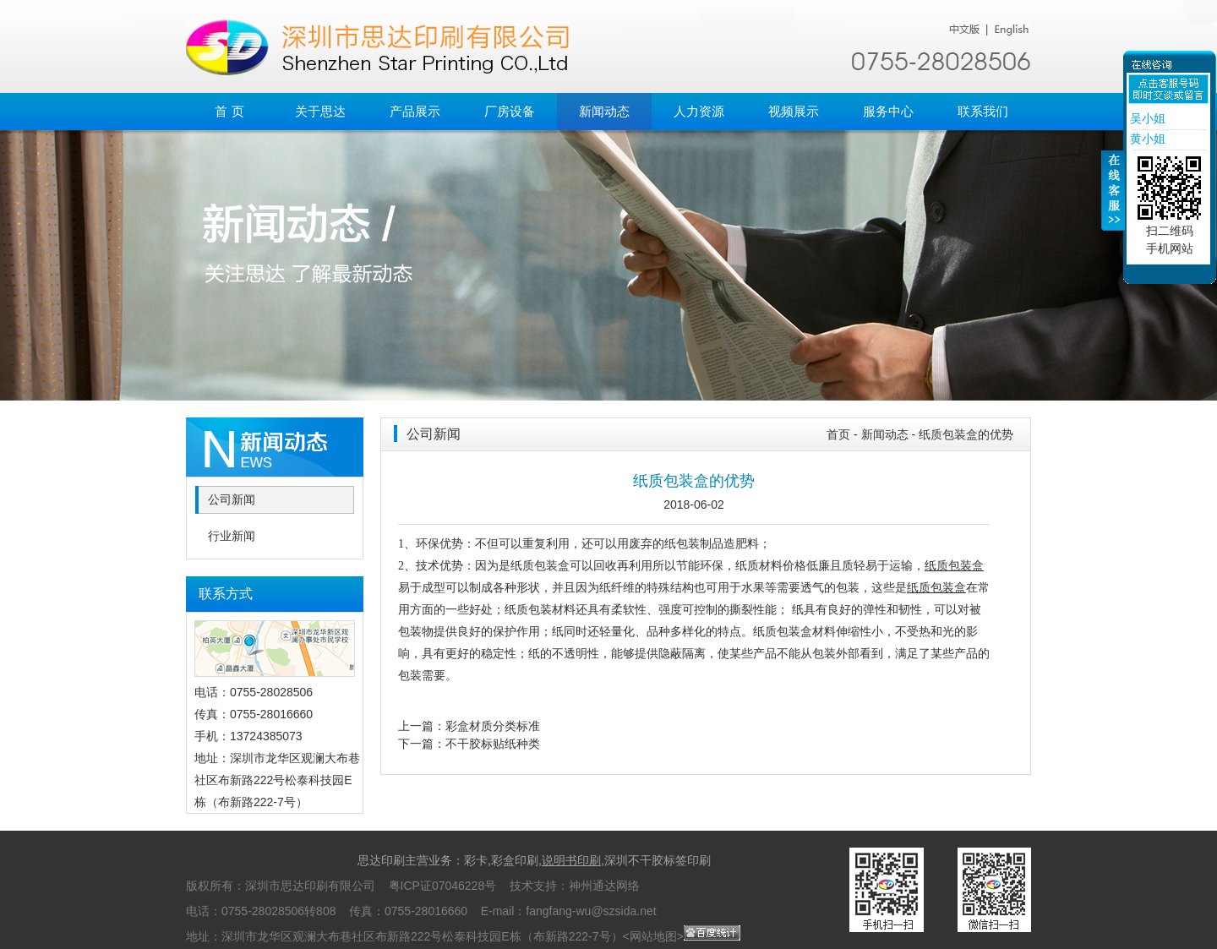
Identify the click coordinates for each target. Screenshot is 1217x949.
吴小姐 (1146, 118)
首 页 (229, 111)
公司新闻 (231, 500)
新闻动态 (604, 111)
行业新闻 (231, 536)
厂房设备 (509, 111)
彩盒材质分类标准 (492, 726)
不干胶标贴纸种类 (492, 743)
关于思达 (320, 111)
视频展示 (793, 111)
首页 (838, 434)
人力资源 (699, 111)
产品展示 (415, 111)
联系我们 (983, 111)
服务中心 (888, 111)
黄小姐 (1146, 138)
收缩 (1113, 200)
